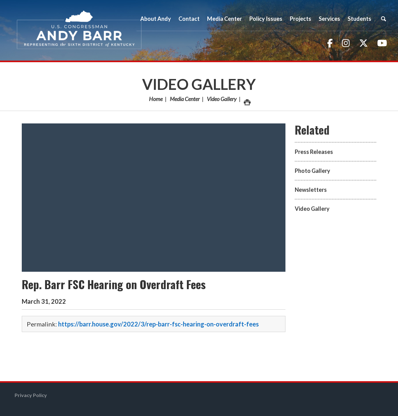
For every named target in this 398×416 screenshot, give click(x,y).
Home (156, 98)
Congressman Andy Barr (79, 30)
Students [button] (359, 18)
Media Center (185, 98)
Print (247, 100)
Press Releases (314, 151)
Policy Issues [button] (265, 18)
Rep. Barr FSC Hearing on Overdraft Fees (114, 284)
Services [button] (329, 18)
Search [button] (383, 18)
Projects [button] (300, 18)
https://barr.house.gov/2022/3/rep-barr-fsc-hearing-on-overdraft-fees (158, 324)
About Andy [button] (155, 18)
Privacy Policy (31, 395)
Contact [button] (189, 18)
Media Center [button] (224, 18)
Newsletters (311, 189)
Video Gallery (199, 84)
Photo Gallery (312, 170)
